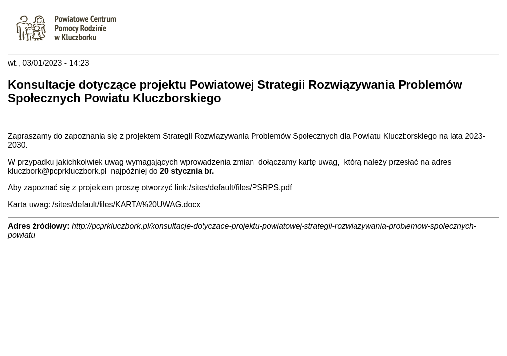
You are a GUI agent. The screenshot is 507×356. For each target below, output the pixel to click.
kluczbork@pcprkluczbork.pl (57, 171)
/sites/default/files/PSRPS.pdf (240, 187)
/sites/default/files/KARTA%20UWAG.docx (126, 204)
